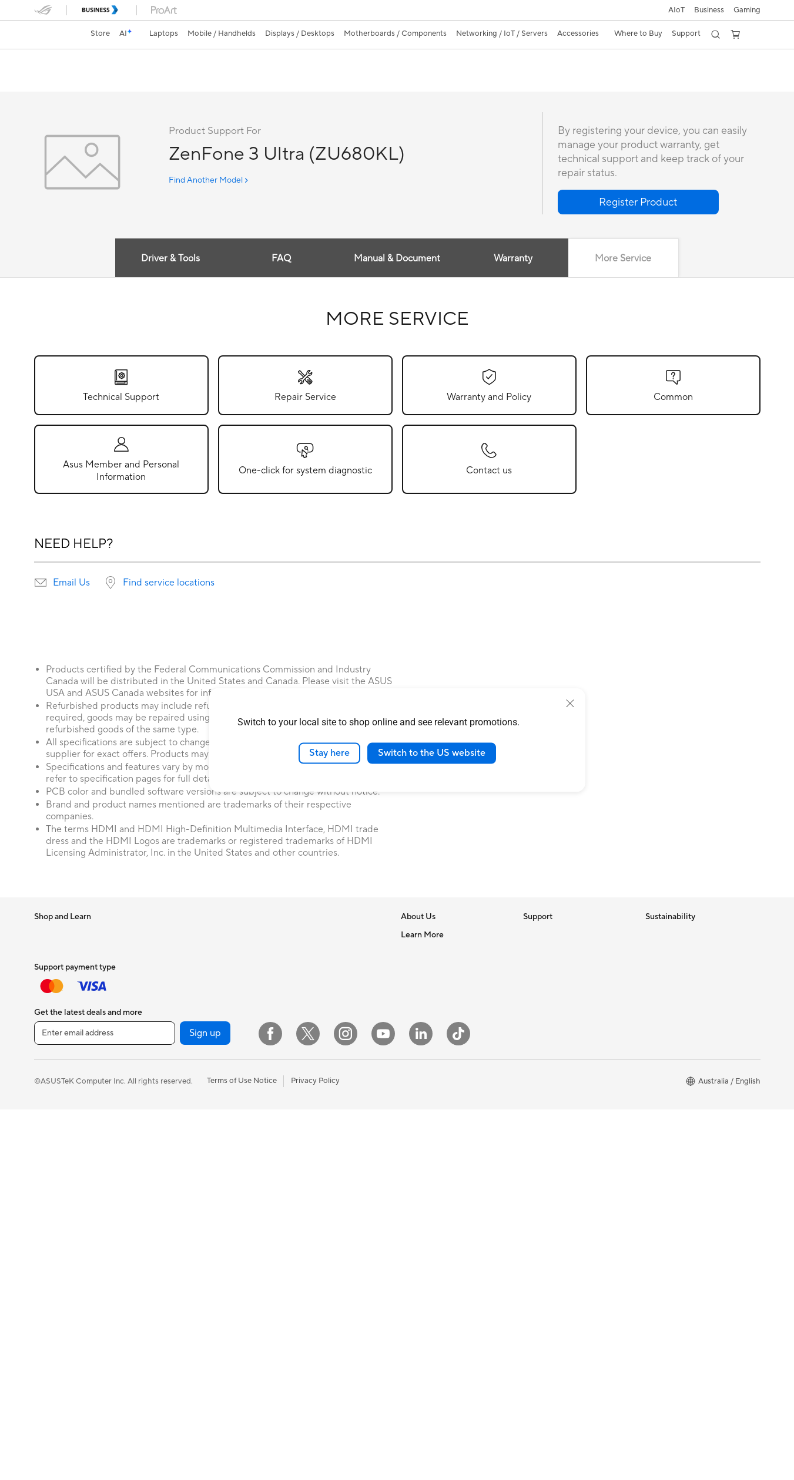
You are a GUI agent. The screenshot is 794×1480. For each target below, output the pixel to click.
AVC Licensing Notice (438, 1200)
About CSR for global (438, 1005)
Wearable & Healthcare (74, 1094)
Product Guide (426, 1235)
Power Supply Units (189, 1129)
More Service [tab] (623, 259)
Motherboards (180, 1059)
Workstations (178, 1005)
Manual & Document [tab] (397, 259)
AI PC (411, 1111)
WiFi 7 (288, 953)
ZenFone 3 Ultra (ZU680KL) (110, 61)
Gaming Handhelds (67, 1130)
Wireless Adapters (308, 1033)
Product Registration (559, 970)
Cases (165, 1094)
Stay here (329, 753)
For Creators (56, 988)
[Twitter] (308, 1404)
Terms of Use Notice (242, 1451)
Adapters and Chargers (318, 1157)
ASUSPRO (419, 1164)
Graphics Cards (182, 1076)
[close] (570, 703)
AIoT (676, 10)
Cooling (169, 1111)
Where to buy (424, 1252)
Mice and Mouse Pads (315, 1121)
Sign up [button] (205, 1404)
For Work (50, 971)
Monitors (50, 1165)
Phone (45, 1077)
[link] (54, 35)
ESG (653, 935)
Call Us (535, 1005)
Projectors (52, 1183)
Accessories (55, 1041)
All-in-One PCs (180, 935)
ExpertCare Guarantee (562, 1111)
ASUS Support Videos (561, 1040)
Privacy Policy (315, 1451)
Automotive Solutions (438, 1182)
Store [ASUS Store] (100, 33)
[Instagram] (345, 1404)
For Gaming (54, 1023)
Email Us (71, 583)
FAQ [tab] (281, 259)
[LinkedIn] (421, 1404)
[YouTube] (383, 1404)
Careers (414, 952)
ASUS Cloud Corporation (445, 1058)
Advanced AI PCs (431, 1129)
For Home (51, 953)
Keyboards (296, 1104)
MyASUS (539, 1058)
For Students (56, 1006)
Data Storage (178, 1164)
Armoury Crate (427, 1288)
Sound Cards (177, 1147)
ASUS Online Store (434, 1270)
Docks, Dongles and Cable (322, 1174)
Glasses (168, 1023)
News (410, 970)
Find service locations (169, 583)
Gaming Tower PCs (188, 970)
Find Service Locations (562, 952)
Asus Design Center (435, 1147)
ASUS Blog (420, 1217)
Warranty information (560, 1076)
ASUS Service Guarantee (566, 1093)
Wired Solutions (304, 1050)
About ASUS (423, 935)
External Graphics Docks (198, 1182)
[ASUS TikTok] (458, 1404)
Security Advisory (554, 1023)
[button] (747, 10)
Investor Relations (432, 988)
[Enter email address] (104, 1403)
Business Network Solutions (325, 1068)
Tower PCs (173, 952)
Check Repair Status (559, 935)
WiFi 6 (288, 971)
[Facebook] (270, 1404)
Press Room (422, 1023)
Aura (409, 1305)
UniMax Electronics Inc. (442, 1076)
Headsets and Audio (312, 1139)
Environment (667, 952)
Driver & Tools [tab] (170, 259)
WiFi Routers (299, 988)
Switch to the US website (431, 753)
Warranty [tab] (513, 259)
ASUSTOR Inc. (426, 1040)
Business (709, 10)
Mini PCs (170, 988)
